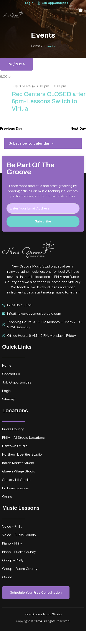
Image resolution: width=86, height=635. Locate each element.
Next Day (78, 128)
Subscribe (43, 221)
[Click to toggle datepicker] (16, 64)
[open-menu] (80, 10)
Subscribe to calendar (29, 143)
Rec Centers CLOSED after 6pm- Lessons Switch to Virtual (48, 101)
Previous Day (11, 128)
